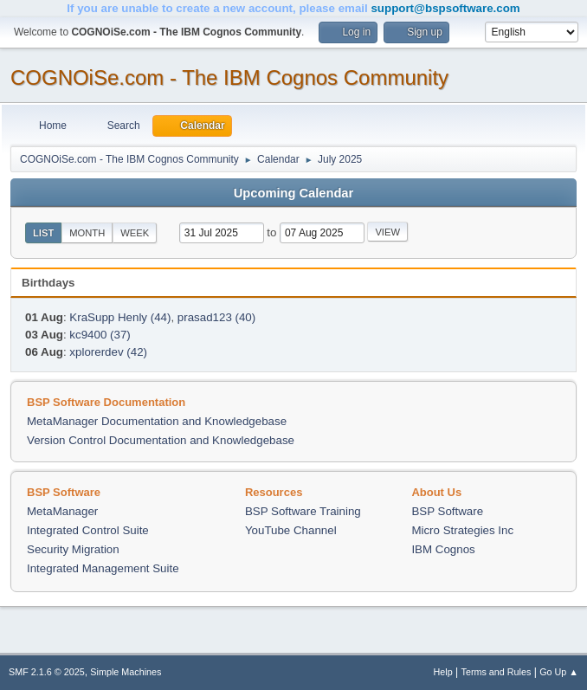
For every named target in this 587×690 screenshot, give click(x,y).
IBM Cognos (442, 549)
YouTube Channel (291, 530)
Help (443, 672)
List (43, 233)
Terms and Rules (496, 672)
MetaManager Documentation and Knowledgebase (157, 421)
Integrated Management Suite (103, 568)
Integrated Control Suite (88, 530)
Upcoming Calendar (293, 193)
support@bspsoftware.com (445, 8)
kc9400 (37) (99, 334)
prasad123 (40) (216, 317)
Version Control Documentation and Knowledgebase (160, 440)
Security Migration (73, 549)
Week (134, 233)
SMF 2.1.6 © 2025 (47, 672)
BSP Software (447, 511)
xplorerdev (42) (108, 351)
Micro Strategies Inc (462, 530)
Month (87, 233)
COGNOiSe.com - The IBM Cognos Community (229, 77)
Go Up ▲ (558, 672)
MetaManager (62, 511)
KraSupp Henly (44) (120, 317)
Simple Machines (125, 672)
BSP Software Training (303, 511)
